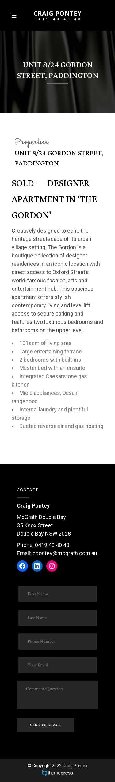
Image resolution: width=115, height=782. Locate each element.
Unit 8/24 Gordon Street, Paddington (59, 158)
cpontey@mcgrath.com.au (65, 553)
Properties (31, 143)
